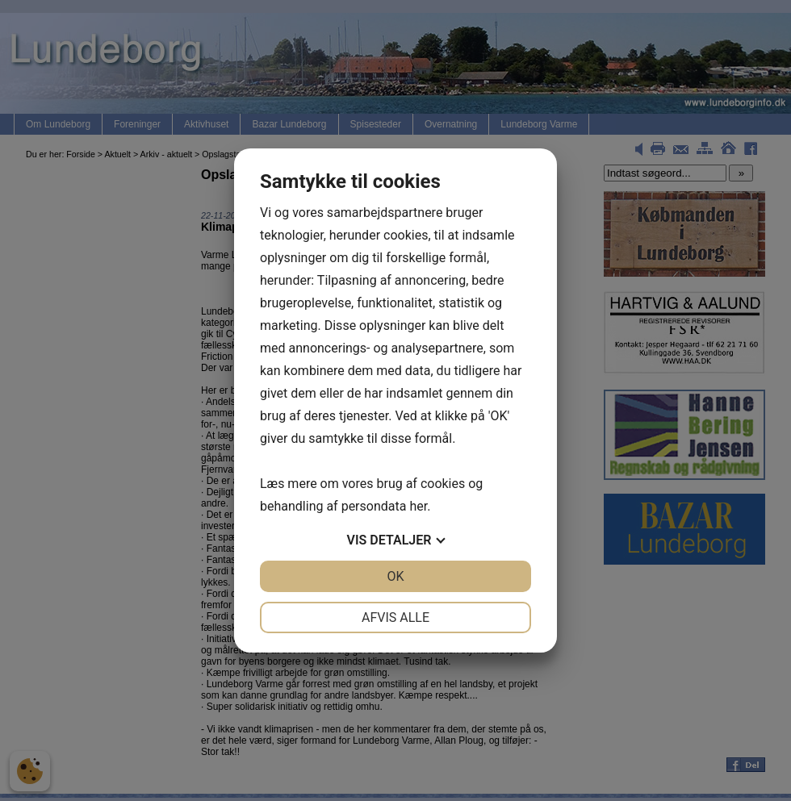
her (418, 506)
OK (395, 576)
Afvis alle (395, 617)
